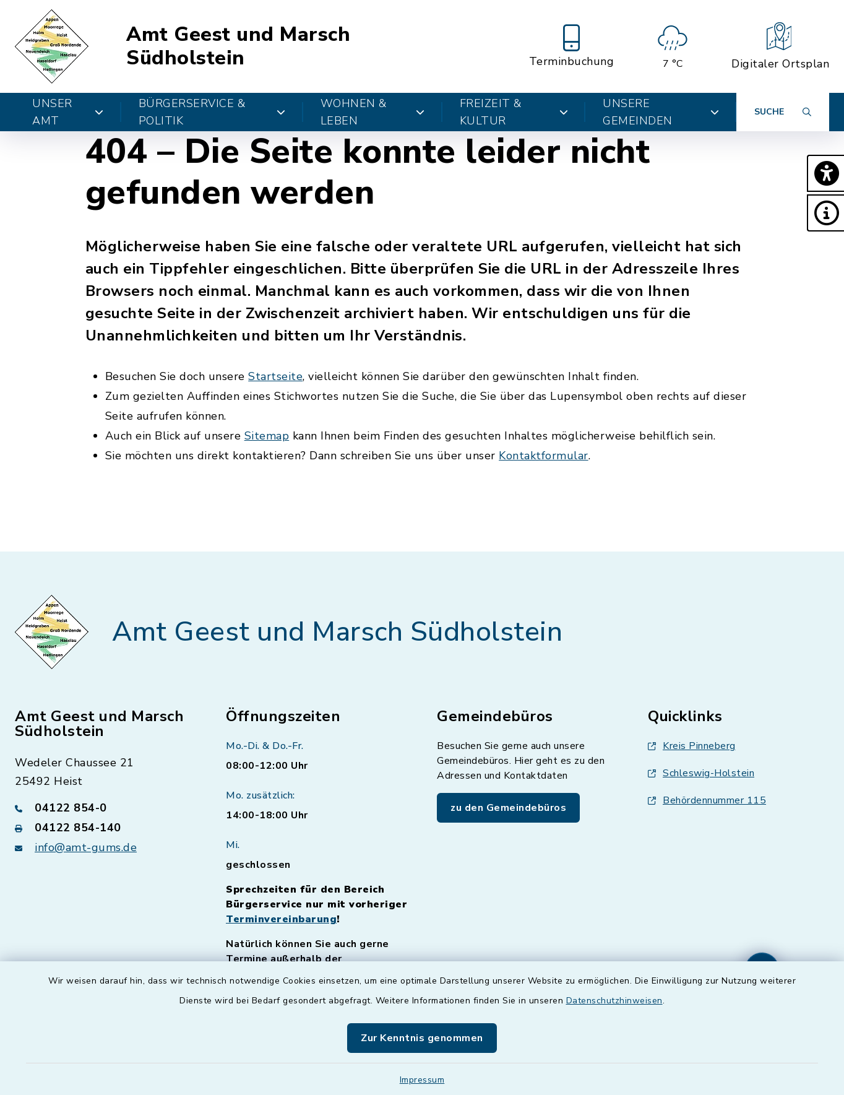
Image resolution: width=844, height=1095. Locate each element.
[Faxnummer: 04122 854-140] (105, 827)
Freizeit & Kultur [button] (514, 112)
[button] (825, 173)
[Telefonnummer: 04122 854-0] (105, 807)
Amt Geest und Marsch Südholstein (238, 47)
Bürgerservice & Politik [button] (212, 112)
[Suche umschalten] (782, 112)
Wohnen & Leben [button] (373, 112)
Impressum (422, 1080)
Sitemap (267, 435)
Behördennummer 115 (707, 800)
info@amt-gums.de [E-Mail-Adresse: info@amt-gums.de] (86, 847)
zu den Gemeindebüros (508, 808)
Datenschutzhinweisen (614, 1000)
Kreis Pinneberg (692, 746)
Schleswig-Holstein (701, 773)
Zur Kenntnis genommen (422, 1038)
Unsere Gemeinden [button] (661, 112)
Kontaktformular (543, 455)
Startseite (275, 376)
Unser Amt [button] (68, 112)
